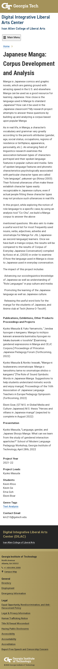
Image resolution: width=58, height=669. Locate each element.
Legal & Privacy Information (16, 613)
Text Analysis (10, 506)
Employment (8, 588)
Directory (6, 583)
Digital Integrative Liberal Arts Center (26, 20)
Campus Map (10, 571)
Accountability (9, 639)
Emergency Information (14, 593)
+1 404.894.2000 (12, 567)
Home (6, 46)
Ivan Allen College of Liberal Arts (23, 28)
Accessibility (8, 634)
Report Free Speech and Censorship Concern (25, 649)
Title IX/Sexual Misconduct (15, 623)
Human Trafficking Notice (15, 618)
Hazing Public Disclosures (15, 629)
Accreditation (8, 644)
